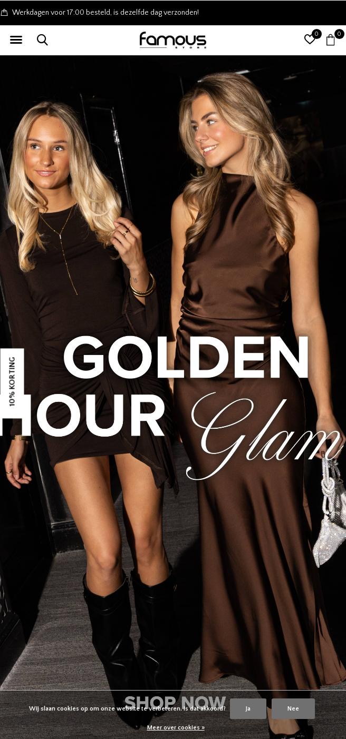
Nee (293, 708)
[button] (16, 40)
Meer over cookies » (176, 727)
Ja (248, 708)
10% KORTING (12, 381)
